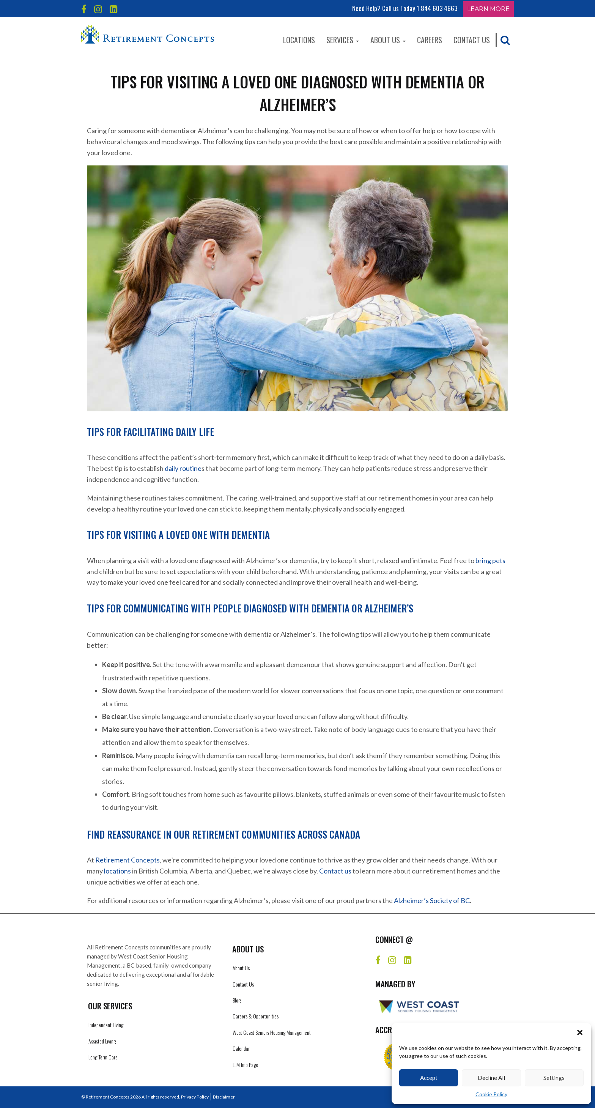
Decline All (491, 1077)
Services (342, 40)
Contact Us (471, 40)
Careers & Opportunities (256, 1016)
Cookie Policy (491, 1094)
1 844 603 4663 (437, 8)
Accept (429, 1077)
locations (117, 871)
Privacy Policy (195, 1097)
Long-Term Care (103, 1057)
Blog (237, 1000)
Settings (554, 1077)
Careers (429, 40)
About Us (388, 40)
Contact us (335, 871)
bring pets (490, 560)
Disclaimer (224, 1097)
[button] (580, 1032)
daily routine (183, 468)
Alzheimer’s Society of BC (432, 900)
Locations (299, 40)
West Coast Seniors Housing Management (272, 1032)
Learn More (488, 9)
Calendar (241, 1048)
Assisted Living (102, 1041)
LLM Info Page (245, 1065)
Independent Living (105, 1025)
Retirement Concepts (127, 860)
